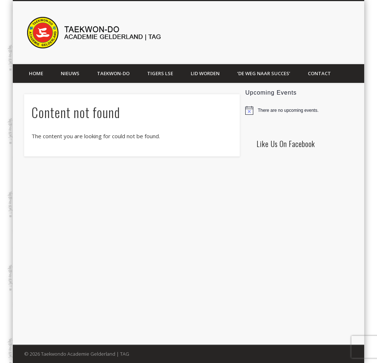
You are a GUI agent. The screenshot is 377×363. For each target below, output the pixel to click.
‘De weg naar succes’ (263, 73)
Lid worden (205, 73)
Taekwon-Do (113, 73)
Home (36, 73)
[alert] (301, 110)
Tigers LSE (160, 73)
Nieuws (70, 73)
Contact (319, 73)
